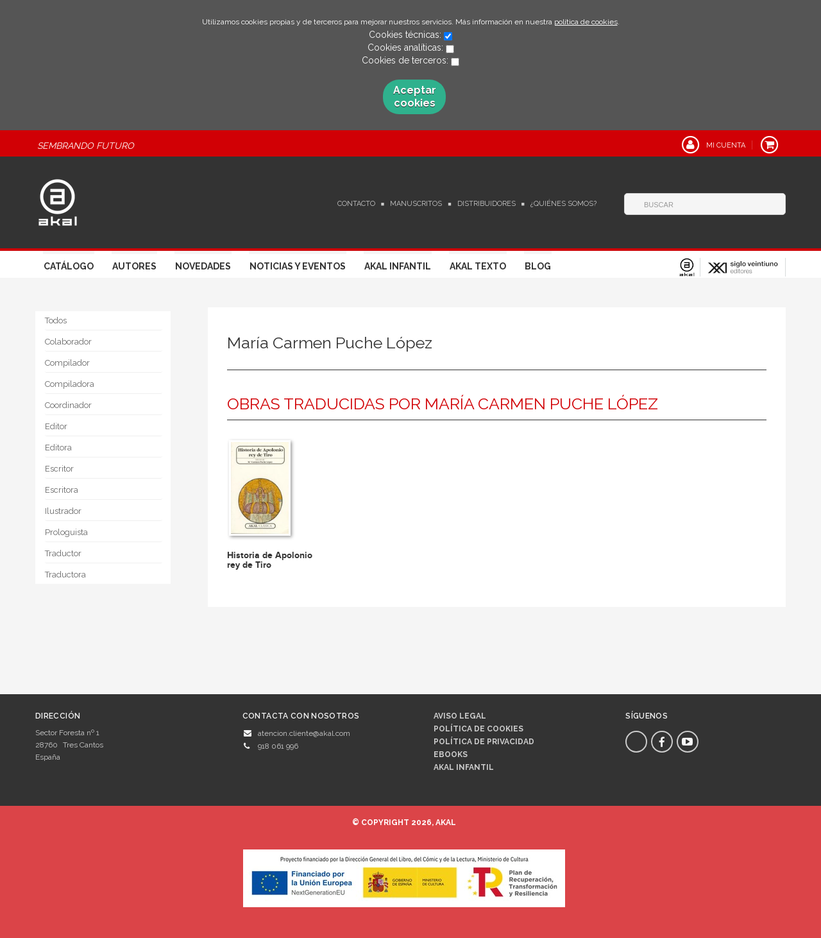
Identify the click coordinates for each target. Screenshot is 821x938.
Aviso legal (460, 716)
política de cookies (586, 21)
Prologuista (66, 532)
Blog (538, 266)
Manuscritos (416, 204)
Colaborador (68, 341)
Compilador (67, 363)
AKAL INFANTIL (464, 767)
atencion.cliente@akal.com (304, 733)
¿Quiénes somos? (563, 204)
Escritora (61, 490)
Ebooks (451, 754)
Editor (56, 426)
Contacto (356, 204)
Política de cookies (478, 728)
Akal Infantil (397, 266)
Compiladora (69, 384)
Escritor (59, 468)
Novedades (203, 266)
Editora (58, 447)
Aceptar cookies (414, 96)
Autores (134, 266)
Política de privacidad (484, 741)
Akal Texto (478, 266)
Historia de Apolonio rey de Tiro (269, 560)
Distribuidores (486, 204)
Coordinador (68, 405)
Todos (56, 320)
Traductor (63, 553)
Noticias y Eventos (298, 266)
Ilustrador (63, 511)
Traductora (65, 574)
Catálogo (69, 266)
